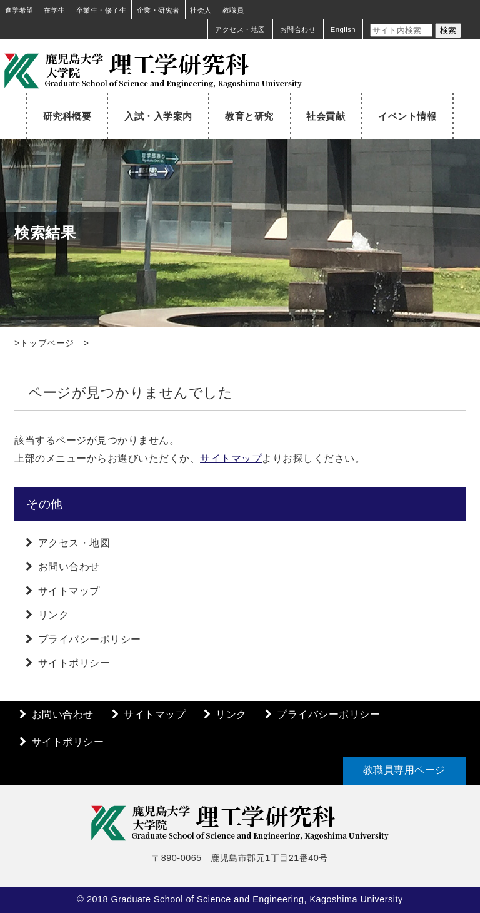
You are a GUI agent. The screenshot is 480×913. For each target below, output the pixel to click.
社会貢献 (325, 116)
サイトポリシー (74, 663)
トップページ (47, 343)
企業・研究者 (158, 10)
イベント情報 (407, 116)
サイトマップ (231, 458)
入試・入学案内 (158, 116)
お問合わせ (298, 29)
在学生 (55, 10)
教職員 (233, 10)
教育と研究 (249, 116)
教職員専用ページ (404, 770)
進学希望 (19, 10)
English (343, 29)
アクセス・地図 (240, 29)
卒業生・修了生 (101, 10)
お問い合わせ (69, 566)
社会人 (201, 10)
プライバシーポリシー (89, 639)
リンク (53, 615)
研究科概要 (67, 116)
